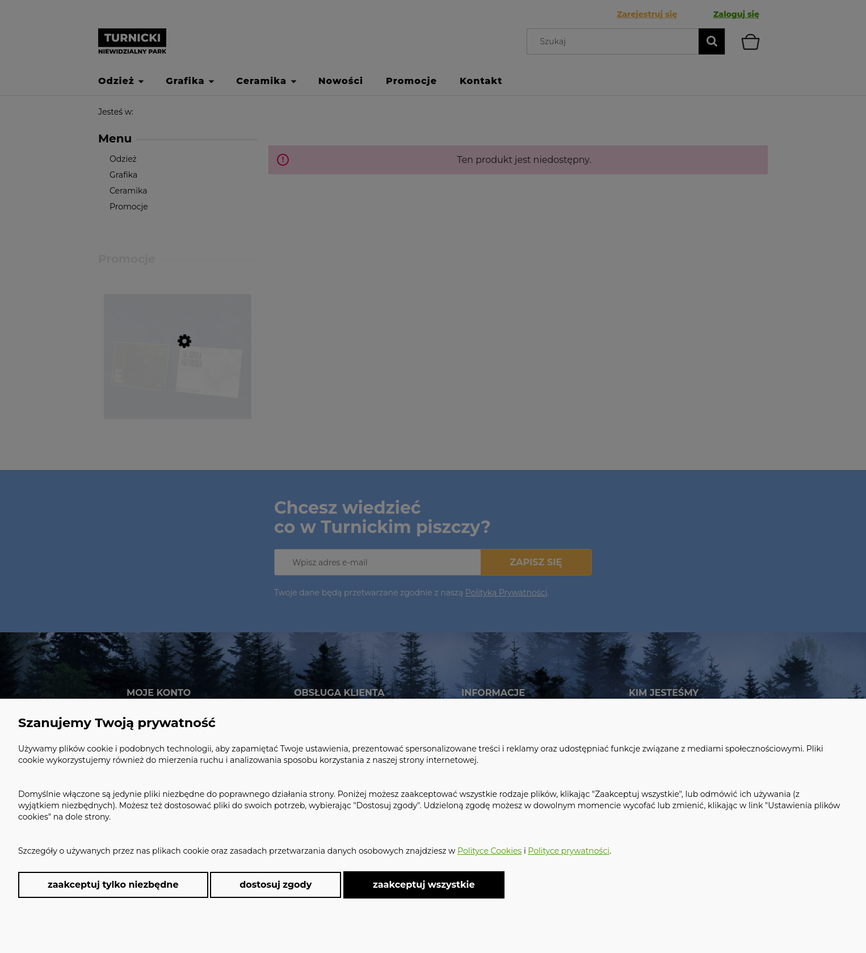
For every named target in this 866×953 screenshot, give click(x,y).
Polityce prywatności (568, 851)
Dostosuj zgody (275, 884)
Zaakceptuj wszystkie (424, 884)
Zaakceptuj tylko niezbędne (113, 884)
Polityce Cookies (489, 851)
